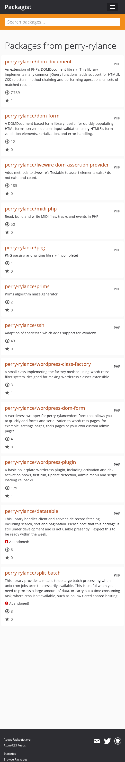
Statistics (10, 754)
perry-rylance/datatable (31, 511)
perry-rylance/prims (27, 286)
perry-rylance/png (25, 247)
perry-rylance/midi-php (31, 208)
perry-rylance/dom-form (32, 115)
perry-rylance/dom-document (38, 61)
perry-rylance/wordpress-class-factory (48, 364)
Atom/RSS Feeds (15, 745)
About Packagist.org (17, 739)
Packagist (18, 7)
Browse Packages (15, 759)
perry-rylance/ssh (24, 325)
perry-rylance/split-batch (33, 572)
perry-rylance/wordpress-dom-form (45, 408)
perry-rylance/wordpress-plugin (40, 462)
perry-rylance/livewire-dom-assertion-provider (57, 164)
